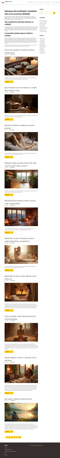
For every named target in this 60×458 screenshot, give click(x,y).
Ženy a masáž (47, 2)
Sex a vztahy (42, 24)
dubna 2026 (42, 40)
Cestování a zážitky (43, 31)
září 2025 (42, 49)
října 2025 (42, 48)
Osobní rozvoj (42, 30)
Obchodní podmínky (8, 449)
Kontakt (6, 454)
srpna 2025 (42, 50)
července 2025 (42, 52)
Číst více (7, 81)
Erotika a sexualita (43, 27)
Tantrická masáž (55, 2)
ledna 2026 (42, 44)
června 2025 (42, 53)
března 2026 (42, 41)
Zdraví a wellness (43, 20)
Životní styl (42, 26)
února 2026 (42, 42)
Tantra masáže (43, 23)
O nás (6, 447)
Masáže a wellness (43, 28)
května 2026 (42, 38)
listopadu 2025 (43, 46)
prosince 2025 (42, 45)
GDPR (6, 453)
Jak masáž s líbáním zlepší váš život (18, 399)
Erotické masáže (39, 2)
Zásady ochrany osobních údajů (10, 451)
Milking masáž (30, 2)
